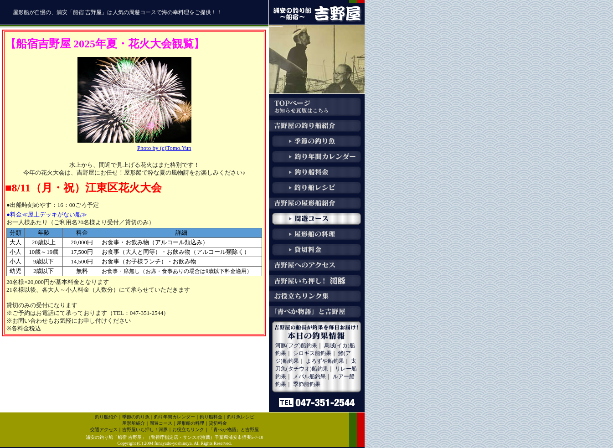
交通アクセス (104, 429)
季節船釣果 (306, 384)
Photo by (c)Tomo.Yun (164, 147)
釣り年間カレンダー (174, 416)
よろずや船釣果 (325, 361)
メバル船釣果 (309, 376)
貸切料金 (218, 423)
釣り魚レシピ (240, 416)
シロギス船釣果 (312, 353)
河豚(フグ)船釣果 (296, 345)
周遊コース (160, 423)
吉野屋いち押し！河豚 (145, 429)
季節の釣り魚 (135, 416)
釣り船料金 (211, 416)
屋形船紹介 (133, 423)
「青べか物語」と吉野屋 (234, 429)
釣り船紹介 (106, 416)
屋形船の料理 (190, 423)
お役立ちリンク (188, 429)
